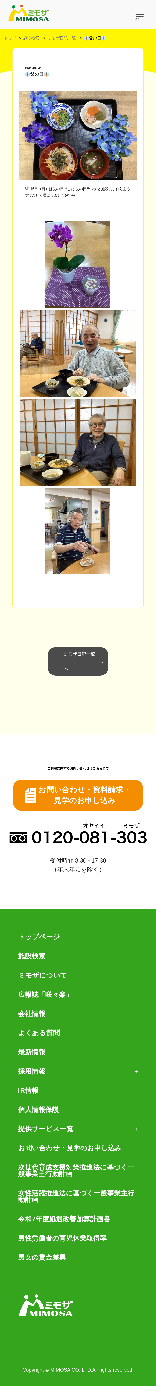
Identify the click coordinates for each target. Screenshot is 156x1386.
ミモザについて (42, 975)
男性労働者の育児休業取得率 (62, 1238)
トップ (10, 38)
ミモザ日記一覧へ (79, 661)
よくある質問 (39, 1033)
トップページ (39, 937)
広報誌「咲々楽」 (45, 994)
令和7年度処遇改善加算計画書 (64, 1219)
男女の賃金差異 (42, 1257)
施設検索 (31, 38)
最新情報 (31, 1052)
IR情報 (28, 1090)
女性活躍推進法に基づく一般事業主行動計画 (76, 1196)
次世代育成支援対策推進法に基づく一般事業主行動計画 (76, 1171)
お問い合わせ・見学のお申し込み (70, 1148)
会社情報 (31, 1013)
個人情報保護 (38, 1109)
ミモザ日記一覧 (62, 38)
